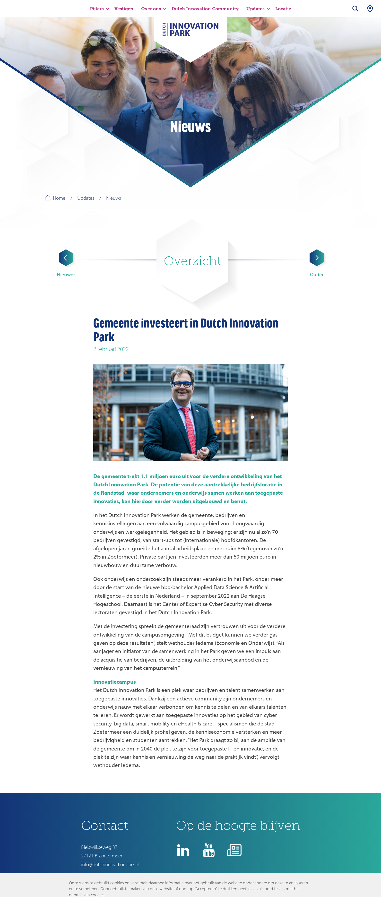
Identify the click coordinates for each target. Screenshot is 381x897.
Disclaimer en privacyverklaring (215, 879)
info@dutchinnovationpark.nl (110, 864)
